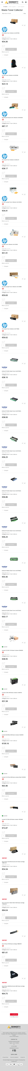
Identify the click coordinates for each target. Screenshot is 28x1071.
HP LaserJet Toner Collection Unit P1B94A (10, 329)
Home (5, 6)
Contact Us (23, 1057)
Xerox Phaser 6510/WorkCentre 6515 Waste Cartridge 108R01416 (13, 862)
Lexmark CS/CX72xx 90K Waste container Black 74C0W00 (14, 777)
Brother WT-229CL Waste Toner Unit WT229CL (11, 610)
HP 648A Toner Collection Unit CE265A (10, 244)
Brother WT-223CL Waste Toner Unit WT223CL (11, 530)
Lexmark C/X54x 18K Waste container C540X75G (12, 692)
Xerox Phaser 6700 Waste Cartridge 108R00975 (12, 943)
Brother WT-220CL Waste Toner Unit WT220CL (11, 451)
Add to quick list (5, 51)
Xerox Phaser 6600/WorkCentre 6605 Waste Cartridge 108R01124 (13, 987)
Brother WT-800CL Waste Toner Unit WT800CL (11, 570)
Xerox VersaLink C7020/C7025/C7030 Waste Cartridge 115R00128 (13, 903)
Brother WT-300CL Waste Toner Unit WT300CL (11, 411)
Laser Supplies (21, 6)
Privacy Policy (5, 1057)
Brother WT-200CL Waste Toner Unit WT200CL (11, 371)
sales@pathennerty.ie (14, 1048)
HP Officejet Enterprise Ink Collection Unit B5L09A (12, 117)
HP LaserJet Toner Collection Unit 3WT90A (10, 33)
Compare (5, 55)
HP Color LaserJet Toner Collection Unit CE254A (12, 202)
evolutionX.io (14, 1061)
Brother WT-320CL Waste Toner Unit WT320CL (11, 490)
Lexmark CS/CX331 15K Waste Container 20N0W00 (12, 650)
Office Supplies (12, 6)
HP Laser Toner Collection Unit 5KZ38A (10, 75)
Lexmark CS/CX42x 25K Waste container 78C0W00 (12, 819)
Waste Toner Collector (12, 39)
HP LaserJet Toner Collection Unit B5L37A (10, 159)
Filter (25, 13)
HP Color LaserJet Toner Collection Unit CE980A (12, 286)
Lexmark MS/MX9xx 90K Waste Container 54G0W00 (12, 735)
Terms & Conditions (14, 1057)
